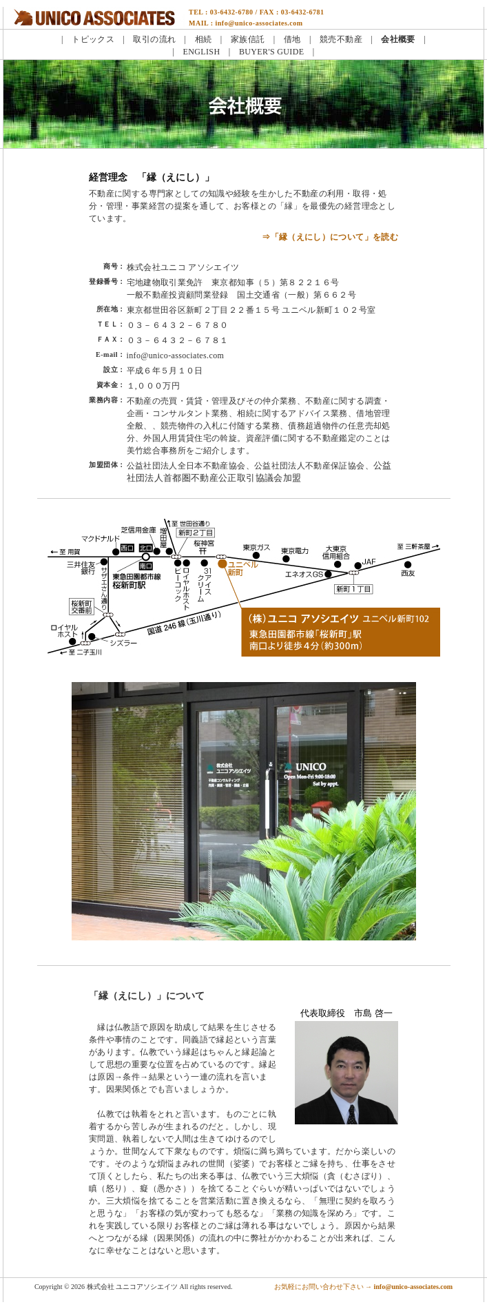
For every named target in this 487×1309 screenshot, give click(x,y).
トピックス (93, 39)
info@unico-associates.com (176, 355)
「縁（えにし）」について (147, 996)
